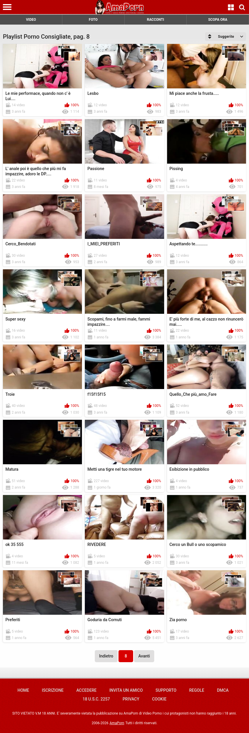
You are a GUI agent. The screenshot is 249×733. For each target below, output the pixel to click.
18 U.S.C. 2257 (96, 699)
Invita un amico (126, 690)
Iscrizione (52, 690)
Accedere (86, 690)
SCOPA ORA (217, 20)
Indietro (106, 656)
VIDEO (31, 20)
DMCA (223, 690)
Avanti (144, 656)
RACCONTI (155, 20)
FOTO (93, 20)
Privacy (131, 699)
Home (23, 690)
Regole (196, 690)
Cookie (159, 699)
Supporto (165, 690)
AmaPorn (117, 723)
